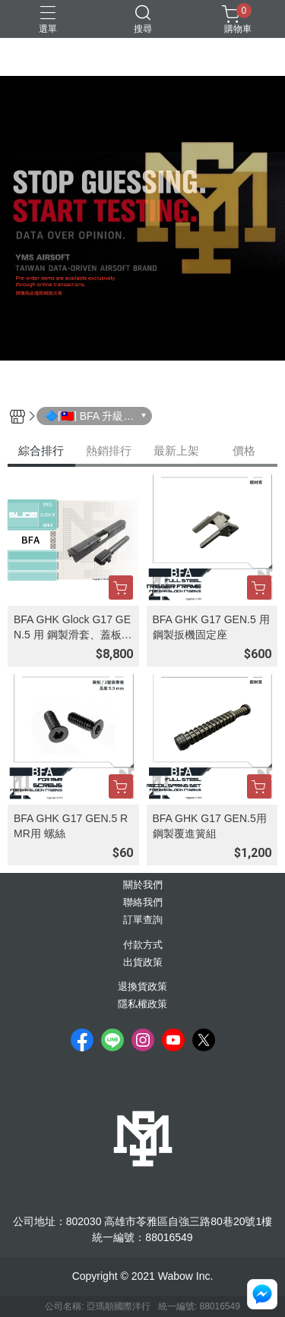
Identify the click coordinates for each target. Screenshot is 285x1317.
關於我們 (143, 885)
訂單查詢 (143, 920)
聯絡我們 (143, 903)
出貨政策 (143, 963)
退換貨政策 (142, 987)
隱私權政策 (142, 1005)
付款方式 (143, 945)
